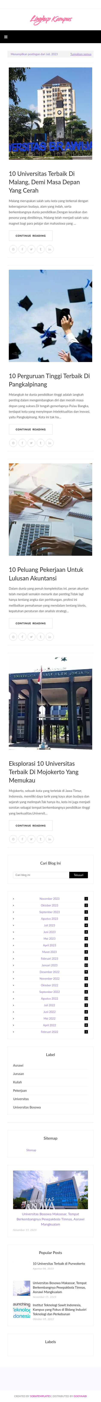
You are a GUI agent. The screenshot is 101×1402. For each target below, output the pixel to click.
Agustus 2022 (64, 998)
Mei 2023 (66, 938)
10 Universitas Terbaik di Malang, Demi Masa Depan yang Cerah (44, 182)
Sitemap (31, 1150)
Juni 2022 (66, 1012)
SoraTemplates (40, 1396)
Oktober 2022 (64, 985)
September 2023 (63, 912)
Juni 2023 (66, 932)
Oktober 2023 (64, 905)
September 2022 (63, 992)
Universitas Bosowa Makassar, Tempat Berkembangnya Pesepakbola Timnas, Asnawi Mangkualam (50, 1219)
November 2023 (63, 898)
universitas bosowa (27, 1107)
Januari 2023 (65, 965)
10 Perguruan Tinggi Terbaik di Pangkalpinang (49, 380)
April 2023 (65, 945)
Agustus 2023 (64, 918)
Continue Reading (31, 235)
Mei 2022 (66, 1018)
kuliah (17, 1082)
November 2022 (63, 978)
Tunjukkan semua (80, 54)
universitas (21, 1099)
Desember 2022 (64, 972)
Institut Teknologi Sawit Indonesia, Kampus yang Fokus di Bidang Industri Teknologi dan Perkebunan (59, 1309)
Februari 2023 (64, 958)
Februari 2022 (64, 1032)
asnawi (18, 1065)
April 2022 (65, 1025)
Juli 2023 (66, 925)
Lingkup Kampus (50, 20)
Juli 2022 (66, 1005)
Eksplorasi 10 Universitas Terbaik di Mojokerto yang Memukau (43, 772)
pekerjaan (20, 1090)
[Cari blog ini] (41, 875)
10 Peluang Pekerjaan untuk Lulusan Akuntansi (46, 574)
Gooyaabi (80, 1396)
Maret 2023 (65, 952)
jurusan (18, 1074)
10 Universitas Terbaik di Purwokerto (59, 1263)
